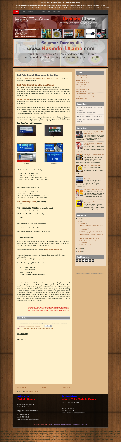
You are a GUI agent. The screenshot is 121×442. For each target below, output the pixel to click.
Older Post (66, 387)
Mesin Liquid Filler (81, 84)
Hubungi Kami (57, 12)
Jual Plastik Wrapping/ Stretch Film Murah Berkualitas (94, 132)
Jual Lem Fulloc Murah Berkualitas (93, 189)
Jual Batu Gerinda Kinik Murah (92, 165)
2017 (79, 218)
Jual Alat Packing (86, 272)
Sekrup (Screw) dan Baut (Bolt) (85, 96)
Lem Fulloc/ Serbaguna (82, 82)
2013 (79, 250)
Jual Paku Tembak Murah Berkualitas (33, 78)
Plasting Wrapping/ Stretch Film (85, 93)
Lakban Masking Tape (82, 78)
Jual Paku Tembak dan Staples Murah (35, 85)
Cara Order (46, 12)
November (82, 222)
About (23, 12)
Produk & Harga (33, 12)
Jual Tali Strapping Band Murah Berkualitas (91, 231)
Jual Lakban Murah (99, 272)
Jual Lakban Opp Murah (53, 249)
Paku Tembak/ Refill (53, 78)
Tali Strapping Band (81, 98)
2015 (79, 220)
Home (16, 12)
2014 (79, 248)
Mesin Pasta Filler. (81, 87)
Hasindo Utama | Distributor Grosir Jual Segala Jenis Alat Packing (68, 424)
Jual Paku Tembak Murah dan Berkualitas (91, 225)
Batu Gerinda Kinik (81, 75)
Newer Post (21, 387)
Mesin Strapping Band (82, 89)
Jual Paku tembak (23, 99)
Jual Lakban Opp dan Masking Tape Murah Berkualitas (94, 154)
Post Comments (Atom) (31, 391)
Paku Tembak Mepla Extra (26, 202)
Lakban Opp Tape (81, 80)
